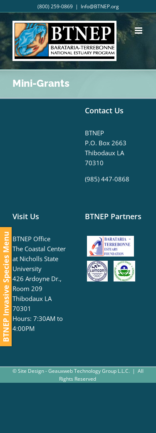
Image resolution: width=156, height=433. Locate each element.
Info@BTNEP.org (100, 6)
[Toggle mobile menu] (139, 30)
